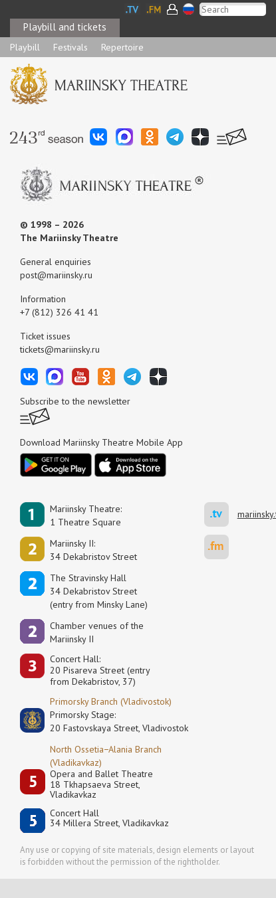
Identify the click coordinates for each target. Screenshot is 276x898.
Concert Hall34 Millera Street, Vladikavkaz (109, 818)
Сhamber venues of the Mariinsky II (97, 632)
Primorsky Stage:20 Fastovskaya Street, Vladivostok (110, 721)
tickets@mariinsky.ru (60, 349)
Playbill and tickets (64, 27)
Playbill (25, 47)
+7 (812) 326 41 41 (59, 312)
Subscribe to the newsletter (75, 401)
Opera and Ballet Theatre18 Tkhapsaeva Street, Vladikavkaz (101, 784)
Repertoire (122, 47)
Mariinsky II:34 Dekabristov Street (93, 550)
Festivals (70, 47)
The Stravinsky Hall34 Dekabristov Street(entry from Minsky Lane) (99, 591)
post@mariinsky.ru (56, 275)
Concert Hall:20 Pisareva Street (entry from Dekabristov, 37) (100, 670)
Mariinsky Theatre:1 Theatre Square (86, 515)
